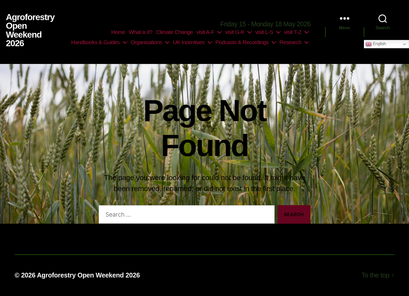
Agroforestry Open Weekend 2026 (30, 30)
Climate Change (174, 32)
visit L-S (264, 32)
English (375, 44)
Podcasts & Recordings (242, 42)
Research (290, 42)
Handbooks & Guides (95, 42)
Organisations (146, 42)
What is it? (140, 32)
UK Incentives (188, 42)
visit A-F (205, 32)
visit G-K (234, 32)
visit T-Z (293, 32)
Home (118, 32)
